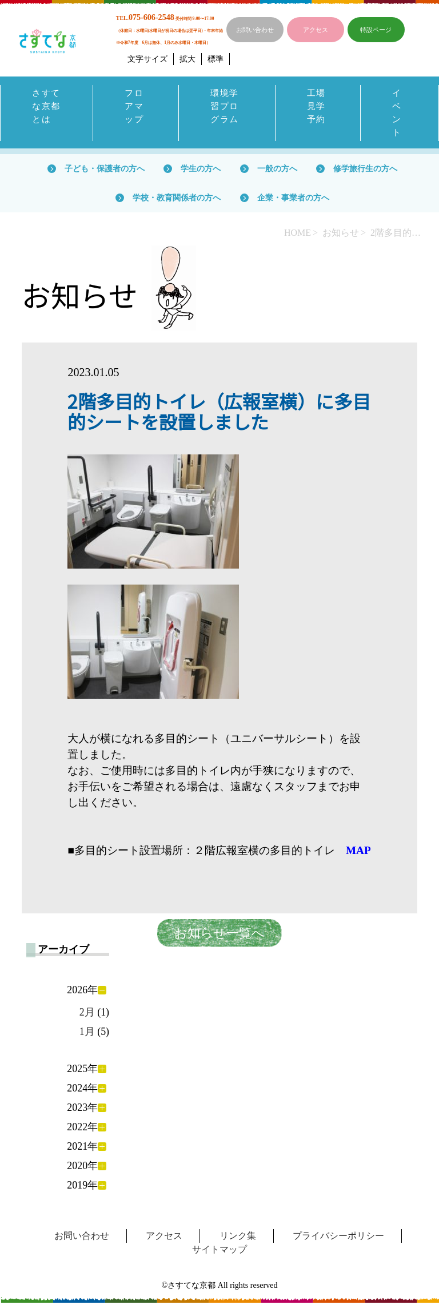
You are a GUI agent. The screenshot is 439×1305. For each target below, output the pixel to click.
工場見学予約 (317, 107)
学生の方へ (201, 170)
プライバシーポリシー (338, 1238)
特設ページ (376, 29)
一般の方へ (277, 170)
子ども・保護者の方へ (105, 170)
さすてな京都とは (42, 113)
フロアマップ (135, 107)
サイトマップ (219, 1251)
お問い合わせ (255, 29)
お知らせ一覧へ (219, 936)
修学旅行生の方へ (365, 170)
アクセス (315, 29)
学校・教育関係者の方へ (177, 199)
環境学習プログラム (225, 107)
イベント (397, 113)
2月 (87, 1014)
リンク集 (238, 1238)
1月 (87, 1034)
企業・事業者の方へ (293, 199)
